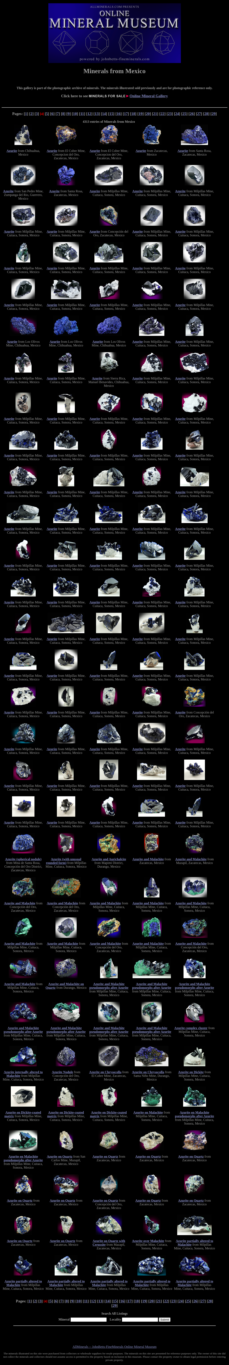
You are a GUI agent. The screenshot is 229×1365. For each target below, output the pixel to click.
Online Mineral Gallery (148, 96)
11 (82, 114)
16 (119, 114)
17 (126, 114)
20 (148, 114)
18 (133, 114)
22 (162, 114)
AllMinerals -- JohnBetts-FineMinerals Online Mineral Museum (115, 1346)
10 (75, 114)
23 (170, 114)
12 (89, 114)
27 (199, 114)
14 (104, 114)
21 (155, 114)
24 (177, 114)
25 (184, 114)
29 (214, 114)
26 (192, 114)
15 (111, 114)
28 (206, 114)
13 (97, 114)
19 (141, 114)
